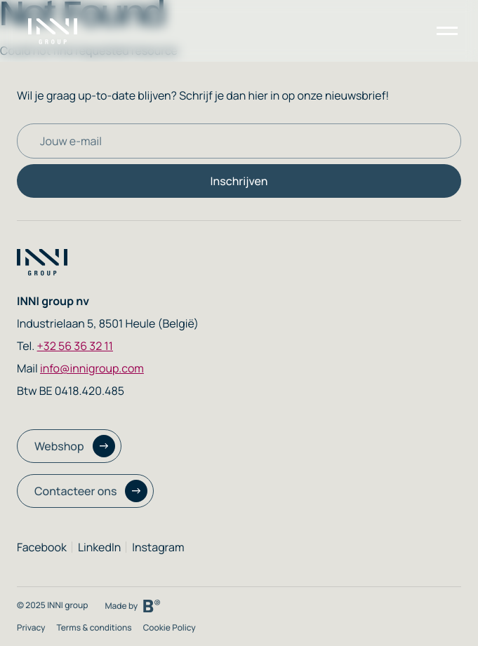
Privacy (31, 628)
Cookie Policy (169, 628)
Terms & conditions (93, 628)
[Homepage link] (61, 31)
